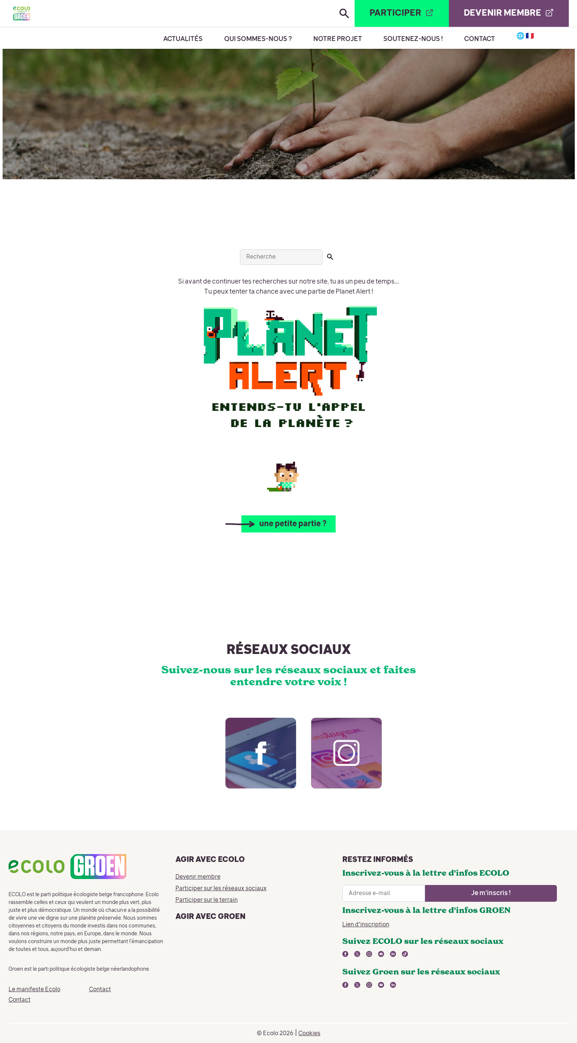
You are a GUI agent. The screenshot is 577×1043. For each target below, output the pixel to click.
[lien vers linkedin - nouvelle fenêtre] (393, 954)
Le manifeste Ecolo (34, 990)
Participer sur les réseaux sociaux (221, 889)
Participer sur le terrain (206, 900)
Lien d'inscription (365, 925)
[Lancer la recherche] (330, 256)
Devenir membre (198, 877)
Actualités (183, 39)
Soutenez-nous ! (413, 39)
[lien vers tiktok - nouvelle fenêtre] (405, 954)
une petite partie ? (293, 524)
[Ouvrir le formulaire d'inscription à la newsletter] (491, 893)
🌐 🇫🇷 (525, 36)
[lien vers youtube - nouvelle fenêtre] (381, 954)
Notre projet (337, 39)
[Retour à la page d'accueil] (22, 13)
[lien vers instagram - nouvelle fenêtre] (339, 760)
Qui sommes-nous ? (258, 39)
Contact (479, 39)
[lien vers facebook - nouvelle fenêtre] (253, 760)
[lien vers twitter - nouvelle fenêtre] (357, 954)
